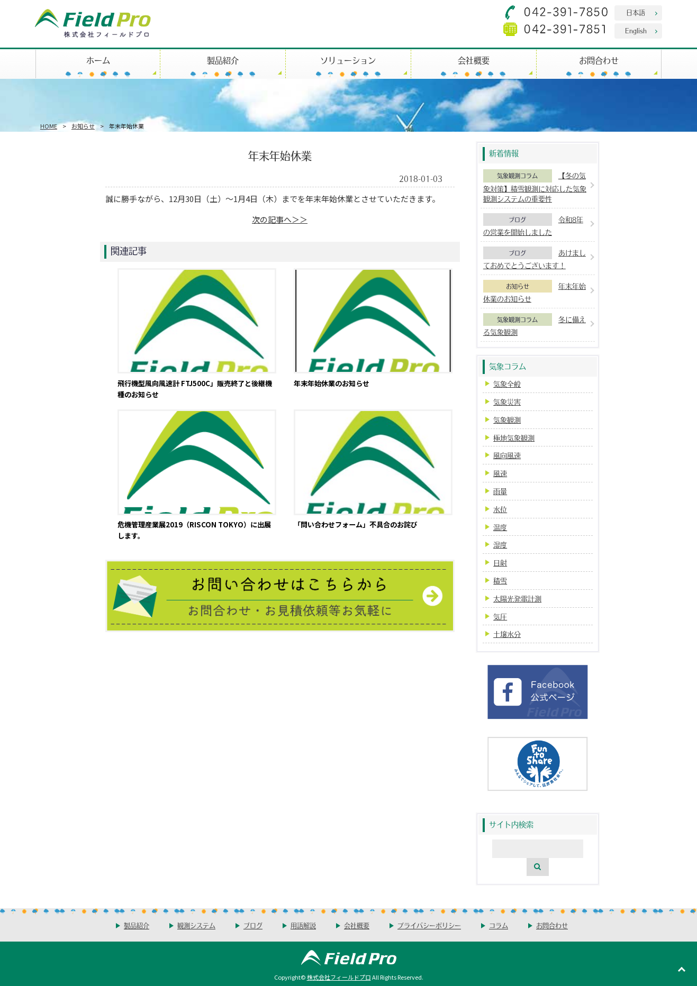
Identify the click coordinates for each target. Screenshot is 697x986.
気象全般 (507, 383)
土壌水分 (507, 633)
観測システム (196, 925)
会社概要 (474, 60)
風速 (500, 473)
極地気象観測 (514, 437)
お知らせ (83, 126)
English (636, 30)
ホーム (98, 60)
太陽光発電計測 (517, 598)
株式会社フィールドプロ (339, 977)
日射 (500, 562)
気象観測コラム (517, 175)
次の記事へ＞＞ (279, 219)
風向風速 (507, 455)
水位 (500, 509)
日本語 (635, 12)
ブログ (517, 219)
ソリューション (348, 60)
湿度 (500, 544)
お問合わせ (599, 60)
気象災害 (507, 401)
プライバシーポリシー (429, 925)
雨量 (500, 491)
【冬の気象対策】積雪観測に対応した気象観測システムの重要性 (534, 187)
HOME (48, 126)
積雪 (500, 580)
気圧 (500, 616)
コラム (498, 925)
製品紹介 (223, 60)
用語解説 (303, 925)
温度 (500, 527)
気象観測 (507, 419)
